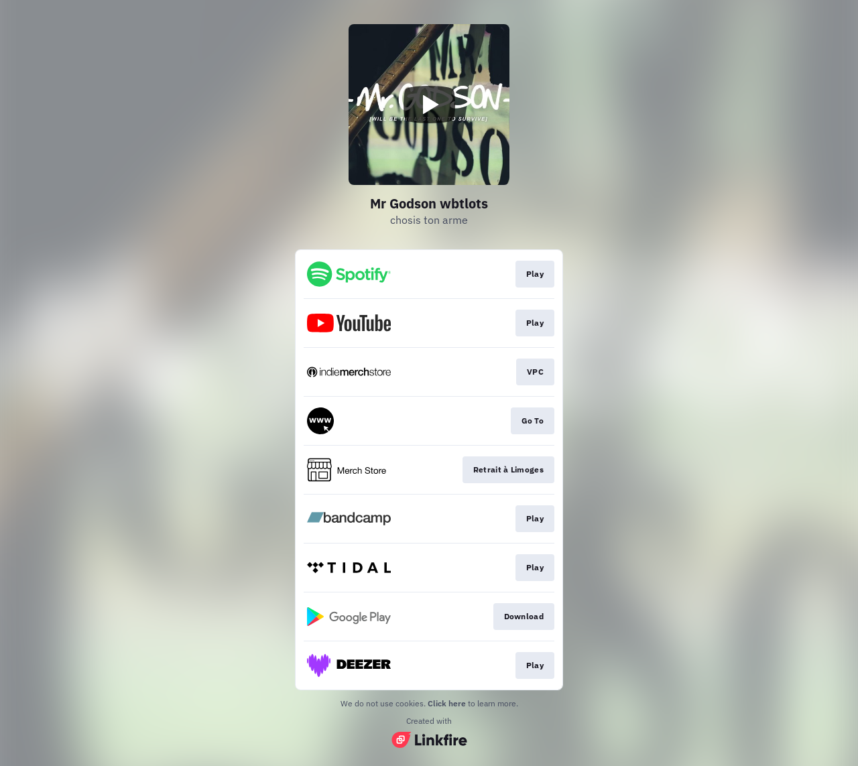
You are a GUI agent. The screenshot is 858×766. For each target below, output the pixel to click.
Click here (447, 703)
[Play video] (429, 104)
